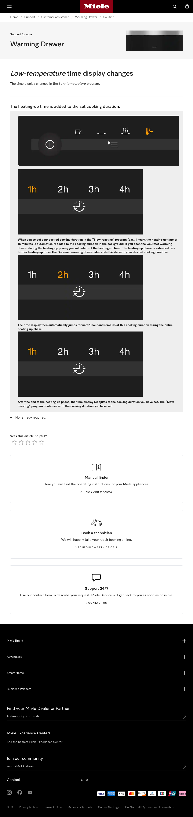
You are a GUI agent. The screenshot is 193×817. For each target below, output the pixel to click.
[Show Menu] (9, 6)
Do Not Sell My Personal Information (149, 807)
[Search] (174, 6)
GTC (10, 807)
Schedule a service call (96, 547)
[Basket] (187, 6)
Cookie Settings (108, 807)
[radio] (14, 442)
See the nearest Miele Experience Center (34, 742)
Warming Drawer (86, 17)
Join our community (25, 758)
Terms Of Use (53, 807)
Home (14, 17)
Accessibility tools (80, 807)
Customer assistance (55, 17)
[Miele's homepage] (96, 6)
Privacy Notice (28, 807)
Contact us (96, 603)
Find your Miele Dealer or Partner (38, 708)
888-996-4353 (77, 780)
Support (29, 17)
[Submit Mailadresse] (184, 767)
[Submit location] (184, 717)
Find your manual (96, 492)
